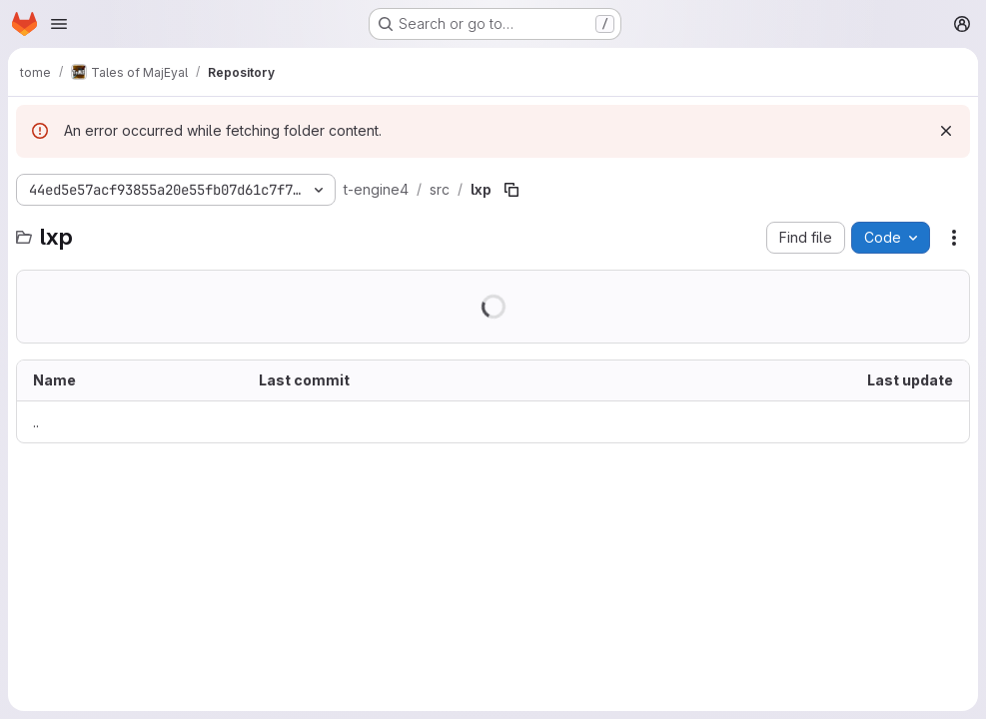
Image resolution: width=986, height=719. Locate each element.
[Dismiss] (946, 131)
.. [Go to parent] (36, 421)
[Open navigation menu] (59, 24)
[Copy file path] (511, 190)
